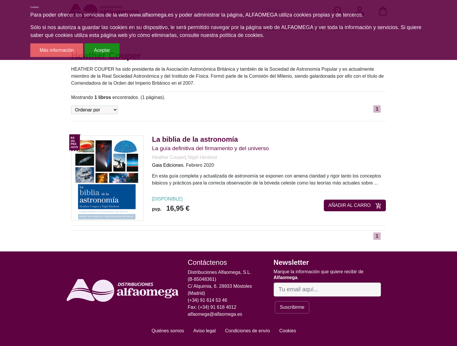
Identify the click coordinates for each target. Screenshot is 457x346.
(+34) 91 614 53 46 (207, 300)
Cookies (287, 330)
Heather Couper (168, 157)
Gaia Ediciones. (168, 165)
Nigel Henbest (202, 157)
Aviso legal (204, 330)
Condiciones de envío (247, 330)
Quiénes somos (168, 330)
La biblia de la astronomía (195, 139)
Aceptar (102, 50)
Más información (57, 50)
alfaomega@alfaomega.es (215, 314)
